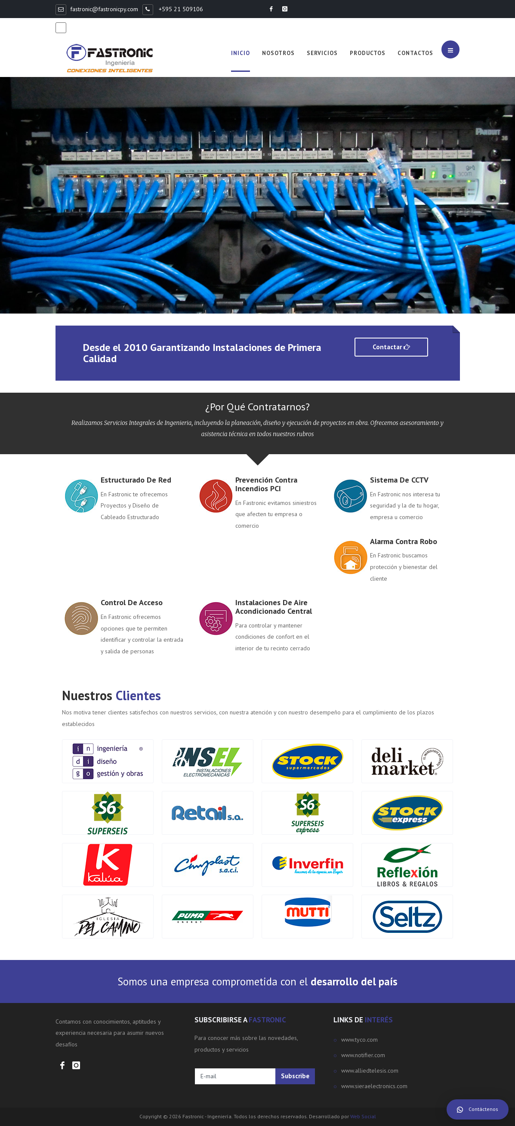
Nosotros (278, 53)
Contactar (391, 347)
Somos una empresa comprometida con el (257, 981)
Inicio (240, 53)
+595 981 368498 (95, 27)
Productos (367, 53)
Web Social (363, 1116)
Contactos (415, 53)
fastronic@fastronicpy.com (104, 9)
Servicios (322, 53)
